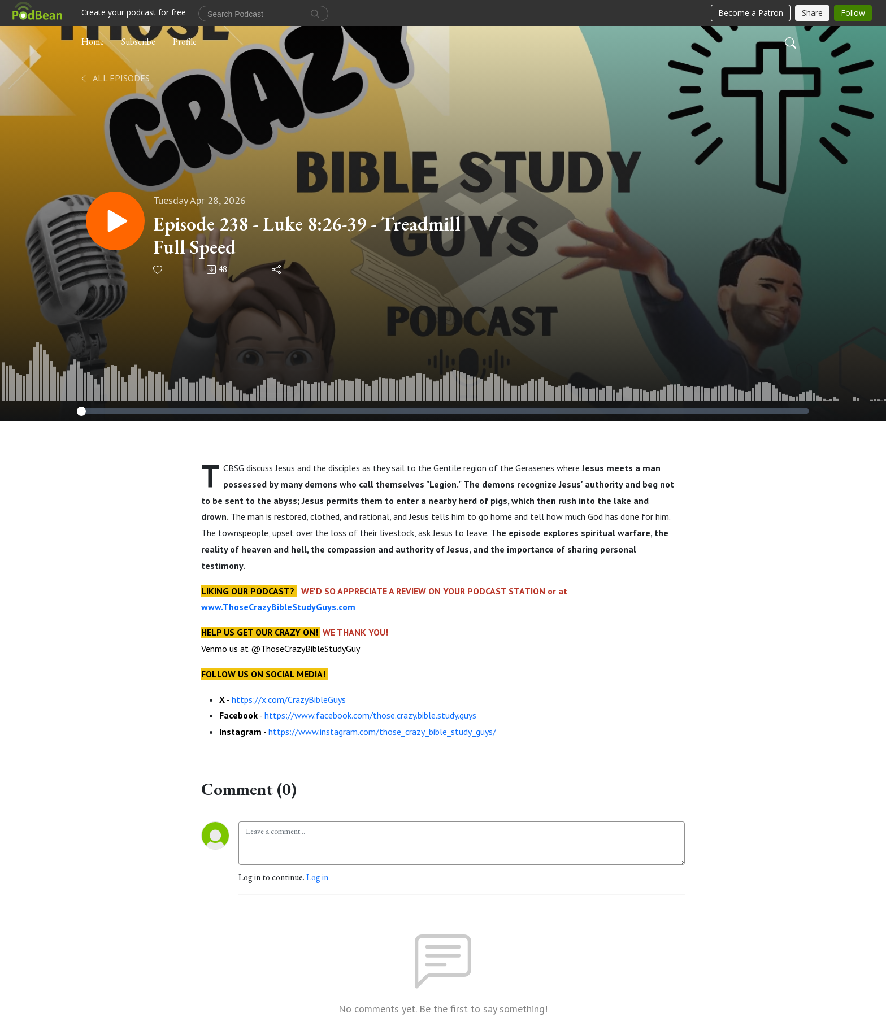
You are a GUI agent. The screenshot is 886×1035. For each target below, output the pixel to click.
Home (92, 41)
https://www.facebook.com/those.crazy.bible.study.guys (370, 715)
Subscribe (138, 41)
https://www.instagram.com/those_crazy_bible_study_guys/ (382, 731)
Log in (317, 877)
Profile (185, 41)
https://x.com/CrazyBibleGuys (289, 699)
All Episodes (114, 78)
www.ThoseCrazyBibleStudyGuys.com (278, 606)
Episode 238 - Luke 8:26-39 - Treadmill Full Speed (307, 235)
